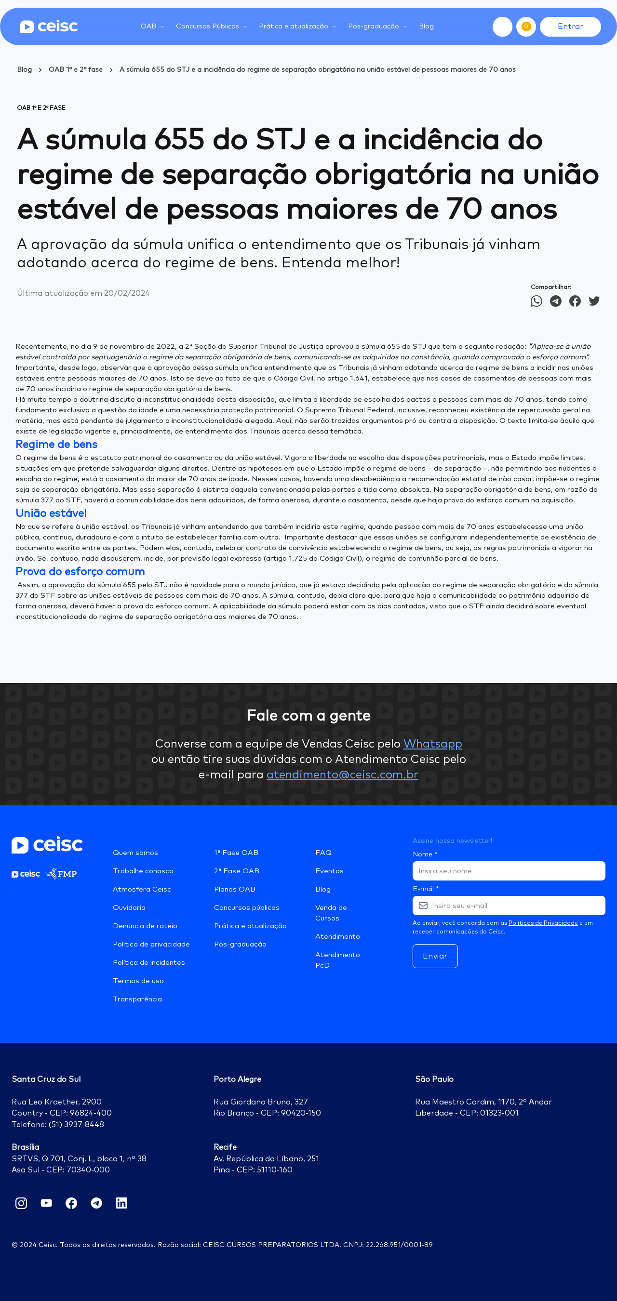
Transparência (137, 999)
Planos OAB (234, 889)
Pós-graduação (240, 944)
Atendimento (337, 936)
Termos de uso (138, 981)
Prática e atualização (250, 926)
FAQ (323, 852)
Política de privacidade (151, 944)
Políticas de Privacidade (543, 923)
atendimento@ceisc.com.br (342, 775)
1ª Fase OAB (236, 852)
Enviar (435, 956)
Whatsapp (432, 744)
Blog (426, 26)
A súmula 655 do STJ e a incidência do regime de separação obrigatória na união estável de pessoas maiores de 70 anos (318, 69)
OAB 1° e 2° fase (76, 69)
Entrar (570, 26)
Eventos (329, 871)
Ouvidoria (129, 907)
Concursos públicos (247, 907)
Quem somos (135, 852)
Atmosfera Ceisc (142, 889)
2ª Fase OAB (236, 871)
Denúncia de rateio (145, 926)
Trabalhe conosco (143, 871)
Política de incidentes (149, 962)
